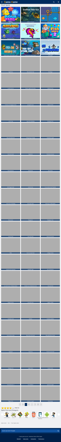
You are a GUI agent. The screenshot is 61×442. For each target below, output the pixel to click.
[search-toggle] (53, 2)
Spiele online (25, 439)
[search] (58, 430)
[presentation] (2, 414)
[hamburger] (1, 2)
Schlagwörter (33, 439)
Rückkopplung (41, 439)
